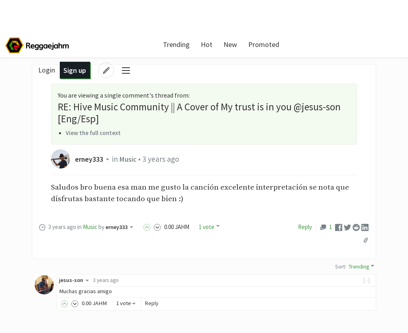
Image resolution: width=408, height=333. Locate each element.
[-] (367, 280)
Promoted (246, 44)
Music (131, 159)
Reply (305, 227)
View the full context (95, 133)
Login (318, 44)
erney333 (94, 159)
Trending (159, 44)
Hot (189, 44)
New (213, 44)
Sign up (346, 44)
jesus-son (75, 280)
